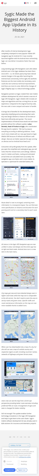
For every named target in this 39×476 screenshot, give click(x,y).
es (21, 437)
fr (14, 437)
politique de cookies (25, 457)
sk (29, 437)
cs (25, 437)
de (10, 437)
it (17, 437)
